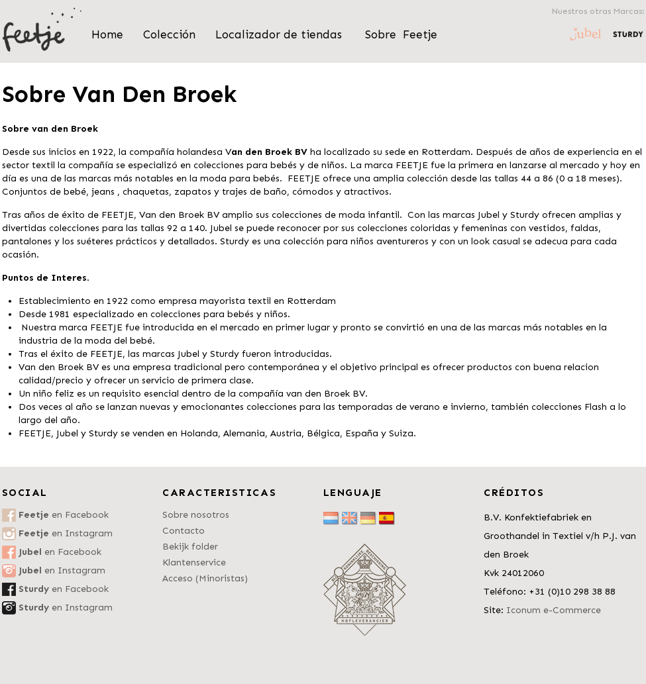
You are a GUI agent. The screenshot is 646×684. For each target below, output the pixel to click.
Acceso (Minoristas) (205, 578)
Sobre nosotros (195, 514)
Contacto (183, 530)
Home (107, 34)
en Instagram (66, 533)
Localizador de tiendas (280, 34)
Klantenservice (194, 562)
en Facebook (64, 514)
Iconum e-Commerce (553, 610)
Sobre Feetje (401, 34)
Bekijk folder (190, 546)
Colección (169, 34)
